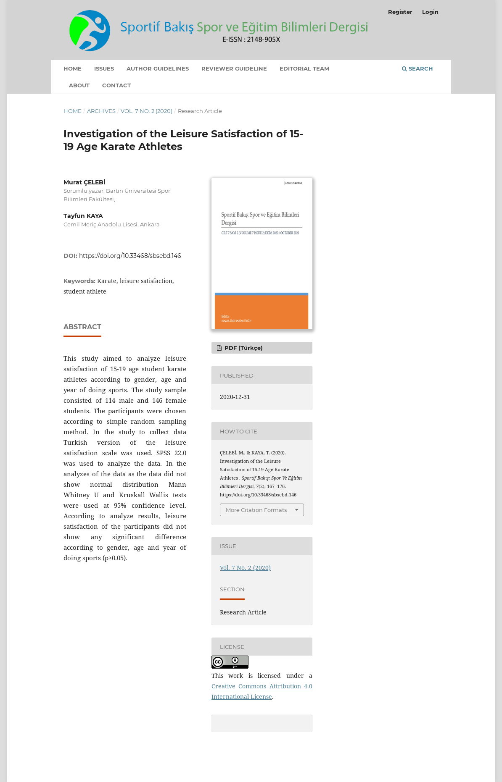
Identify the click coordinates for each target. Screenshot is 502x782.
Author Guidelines (158, 68)
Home (72, 68)
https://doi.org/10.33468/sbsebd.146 (130, 256)
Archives (101, 111)
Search (417, 68)
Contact (116, 85)
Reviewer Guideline (234, 68)
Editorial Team (304, 68)
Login (430, 11)
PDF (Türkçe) (243, 347)
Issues (104, 68)
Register (400, 11)
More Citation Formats (256, 509)
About (79, 85)
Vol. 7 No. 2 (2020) (146, 111)
